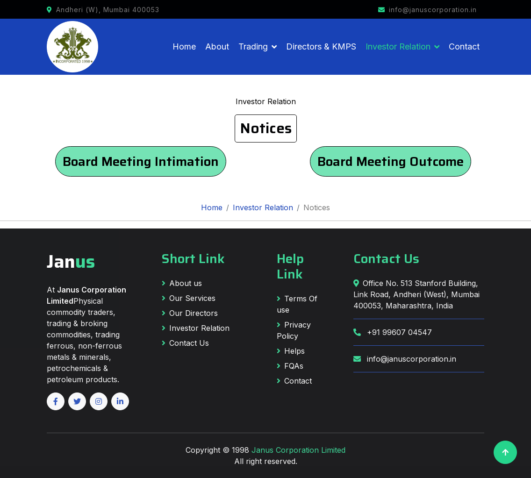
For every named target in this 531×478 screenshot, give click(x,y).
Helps (291, 351)
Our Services (188, 298)
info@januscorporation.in (404, 359)
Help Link (290, 266)
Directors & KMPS (321, 46)
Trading (253, 46)
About (217, 46)
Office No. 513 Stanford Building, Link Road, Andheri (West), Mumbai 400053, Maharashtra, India (416, 294)
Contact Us (185, 343)
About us (182, 283)
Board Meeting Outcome (390, 161)
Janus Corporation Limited (298, 450)
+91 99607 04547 (392, 332)
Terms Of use (297, 304)
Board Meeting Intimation (141, 161)
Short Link (193, 259)
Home (184, 46)
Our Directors (190, 313)
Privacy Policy (294, 330)
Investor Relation (398, 46)
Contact (464, 46)
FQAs (290, 366)
